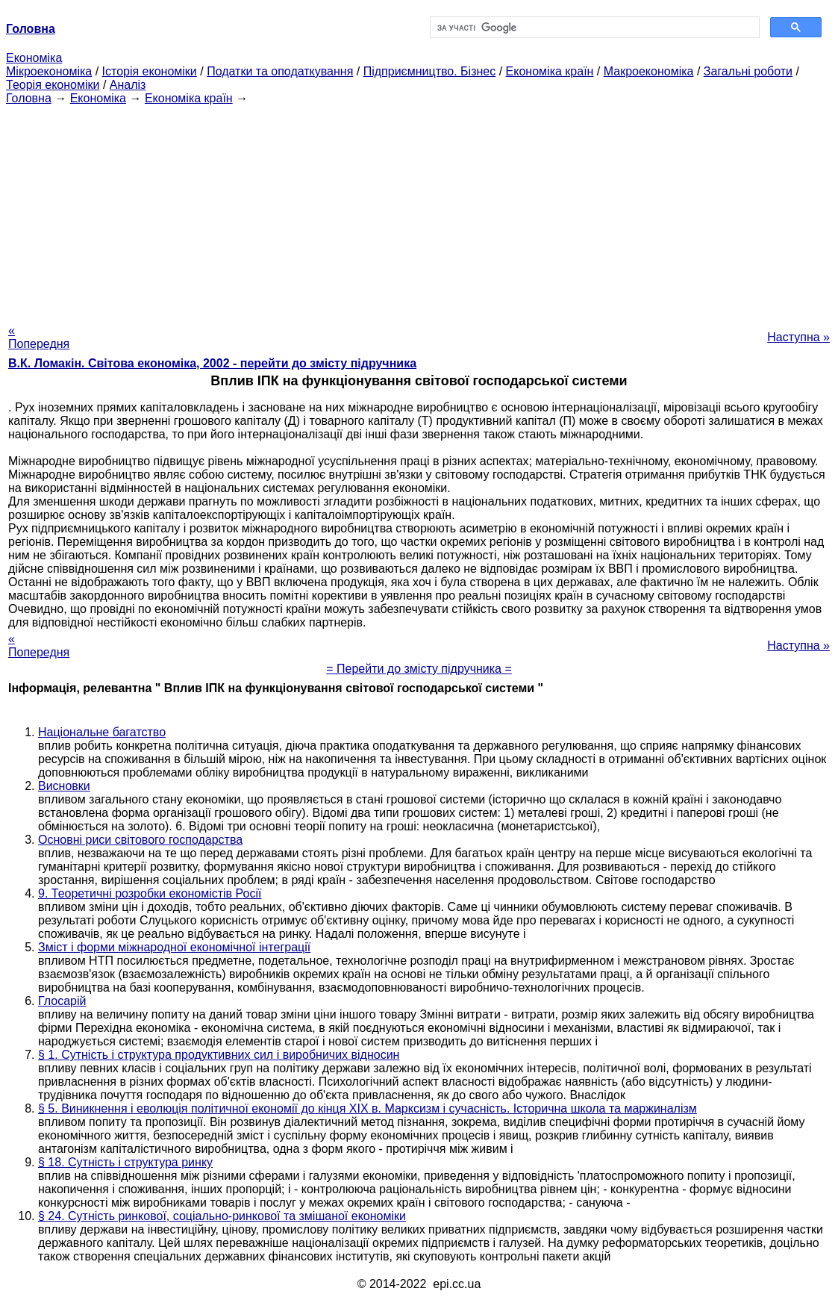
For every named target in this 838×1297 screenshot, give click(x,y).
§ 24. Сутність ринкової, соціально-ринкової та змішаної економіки (222, 1216)
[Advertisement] (419, 209)
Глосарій (62, 1001)
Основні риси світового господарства (140, 839)
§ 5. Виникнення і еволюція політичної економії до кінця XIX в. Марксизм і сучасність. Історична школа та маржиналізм (367, 1108)
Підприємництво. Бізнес (429, 71)
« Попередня (38, 337)
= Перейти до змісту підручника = (419, 668)
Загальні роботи (748, 71)
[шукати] (593, 27)
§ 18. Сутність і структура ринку (125, 1162)
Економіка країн (550, 71)
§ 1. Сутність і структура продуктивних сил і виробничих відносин (218, 1054)
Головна (28, 98)
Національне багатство (102, 732)
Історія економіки (149, 71)
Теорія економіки (52, 84)
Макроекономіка (649, 71)
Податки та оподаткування (280, 71)
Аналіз (128, 84)
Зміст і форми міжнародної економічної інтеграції (174, 947)
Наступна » (798, 337)
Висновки (64, 786)
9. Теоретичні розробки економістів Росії (149, 893)
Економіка (34, 58)
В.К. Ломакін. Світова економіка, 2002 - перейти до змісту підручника (212, 363)
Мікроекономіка (49, 71)
